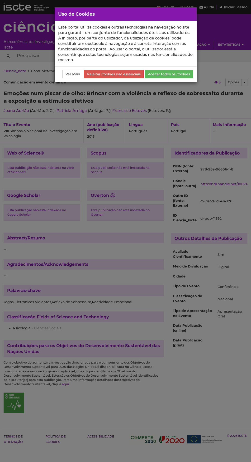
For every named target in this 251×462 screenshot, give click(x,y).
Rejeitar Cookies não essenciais (114, 74)
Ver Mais (73, 74)
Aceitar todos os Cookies (169, 74)
